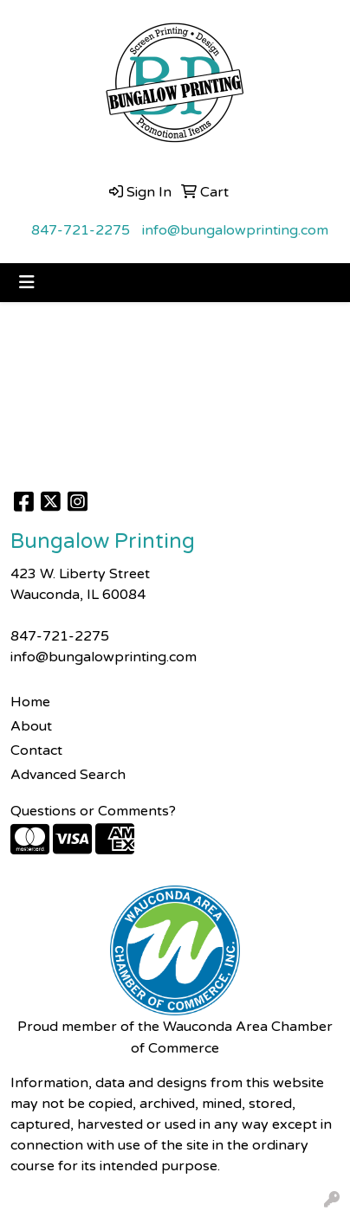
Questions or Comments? (93, 811)
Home (30, 702)
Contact (36, 750)
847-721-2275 (80, 230)
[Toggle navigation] (27, 282)
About (31, 726)
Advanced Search (68, 774)
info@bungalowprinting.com (235, 230)
